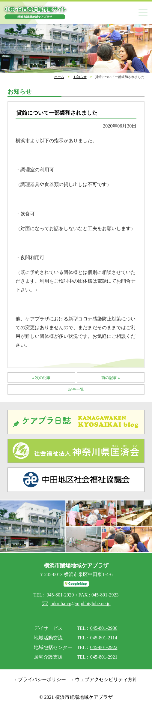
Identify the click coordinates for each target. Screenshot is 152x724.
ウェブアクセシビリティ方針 (106, 679)
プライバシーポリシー (42, 679)
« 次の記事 (41, 377)
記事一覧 (76, 389)
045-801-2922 (104, 647)
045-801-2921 (104, 656)
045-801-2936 (104, 628)
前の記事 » (110, 377)
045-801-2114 (103, 637)
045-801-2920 (60, 594)
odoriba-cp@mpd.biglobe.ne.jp (80, 603)
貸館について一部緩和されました (56, 113)
